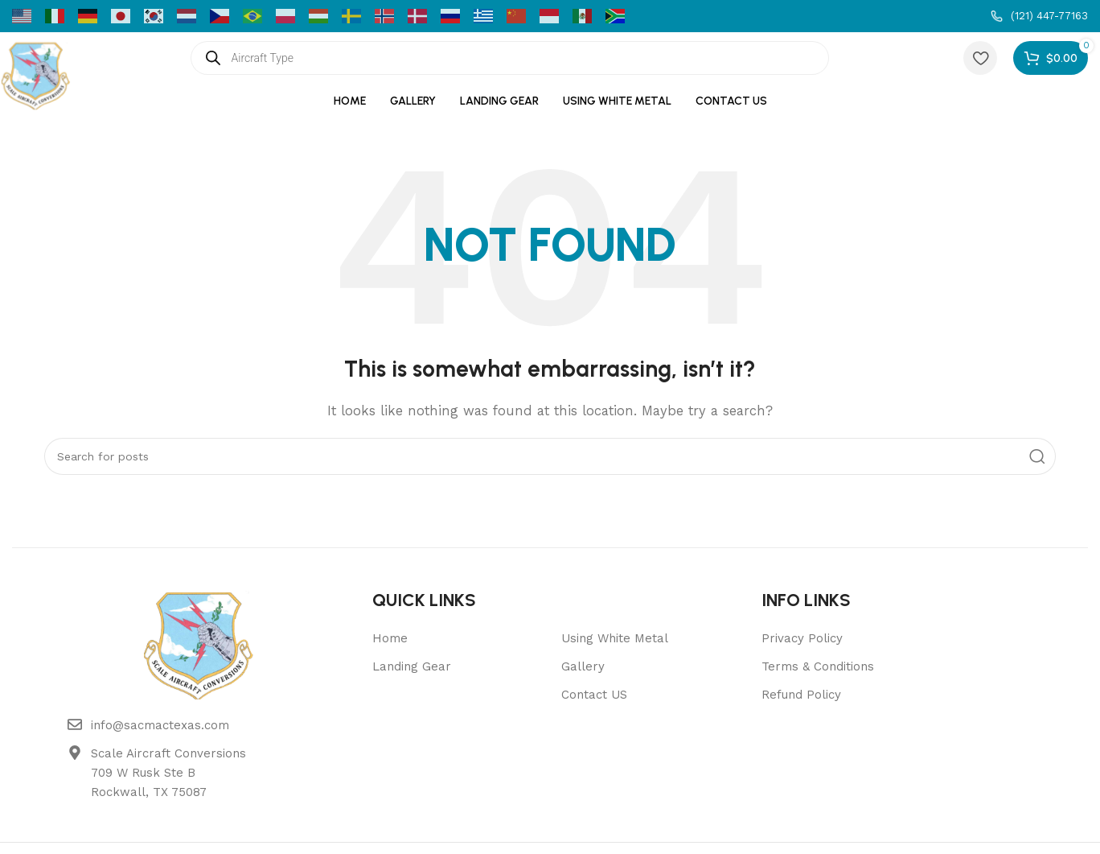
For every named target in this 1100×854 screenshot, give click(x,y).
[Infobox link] (1039, 16)
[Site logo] (36, 73)
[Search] (550, 456)
